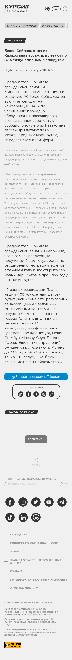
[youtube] (49, 502)
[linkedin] (23, 517)
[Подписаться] (65, 484)
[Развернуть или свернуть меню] (65, 8)
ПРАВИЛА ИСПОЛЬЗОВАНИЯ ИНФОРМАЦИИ (38, 579)
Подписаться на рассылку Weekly (31, 479)
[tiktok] (10, 517)
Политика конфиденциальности (34, 543)
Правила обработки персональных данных (35, 561)
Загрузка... (36, 439)
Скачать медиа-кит (24, 588)
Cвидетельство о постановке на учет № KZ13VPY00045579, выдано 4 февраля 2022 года (30, 622)
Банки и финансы (21, 25)
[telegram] (62, 502)
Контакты (17, 571)
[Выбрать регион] (47, 8)
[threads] (36, 517)
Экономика (16, 11)
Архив (14, 551)
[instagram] (23, 502)
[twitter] (36, 502)
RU (56, 9)
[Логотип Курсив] (16, 7)
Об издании (18, 534)
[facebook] (10, 502)
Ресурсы (14, 40)
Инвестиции (53, 25)
